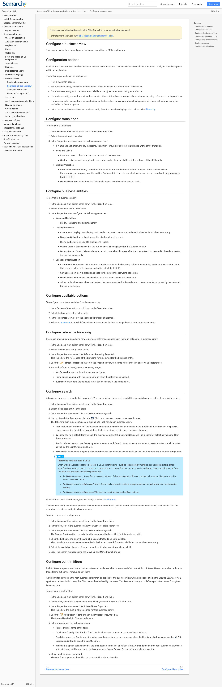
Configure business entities (206, 33)
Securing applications (15, 116)
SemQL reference (11, 139)
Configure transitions (203, 30)
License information (13, 150)
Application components (16, 42)
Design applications (12, 34)
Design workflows (12, 120)
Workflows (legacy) (14, 74)
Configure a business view (19, 86)
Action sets (10, 97)
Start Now (213, 4)
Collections (10, 53)
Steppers (9, 67)
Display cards (11, 45)
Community (197, 4)
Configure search (202, 43)
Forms (8, 49)
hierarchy (150, 109)
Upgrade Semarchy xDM (15, 23)
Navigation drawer (13, 105)
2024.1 (214, 11)
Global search (11, 109)
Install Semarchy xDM (13, 19)
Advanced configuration (18, 93)
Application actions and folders (19, 101)
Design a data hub (12, 30)
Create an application (15, 38)
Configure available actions (206, 36)
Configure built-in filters (204, 46)
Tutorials (183, 4)
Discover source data (13, 26)
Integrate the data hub (14, 128)
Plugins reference (11, 143)
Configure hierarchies (17, 89)
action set (66, 322)
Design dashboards (12, 131)
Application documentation (17, 112)
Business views (12, 78)
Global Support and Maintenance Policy (95, 36)
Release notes (10, 15)
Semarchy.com (167, 4)
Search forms (11, 63)
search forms (109, 499)
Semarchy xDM (9, 11)
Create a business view (17, 82)
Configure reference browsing (206, 40)
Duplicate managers (14, 71)
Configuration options (204, 26)
